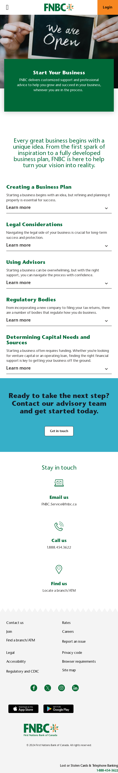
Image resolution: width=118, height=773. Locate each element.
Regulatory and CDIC (23, 671)
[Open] (7, 7)
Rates (66, 623)
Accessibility (16, 661)
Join (9, 631)
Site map (69, 670)
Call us (59, 540)
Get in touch (59, 431)
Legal (10, 652)
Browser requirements (79, 661)
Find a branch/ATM (20, 640)
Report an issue (74, 641)
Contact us (15, 623)
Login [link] (108, 7)
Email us (59, 497)
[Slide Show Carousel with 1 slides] (59, 539)
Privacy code (72, 652)
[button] (59, 208)
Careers (68, 631)
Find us (59, 583)
